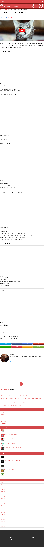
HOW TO (2, 419)
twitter (5, 343)
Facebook (16, 343)
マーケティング (3, 421)
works (11, 535)
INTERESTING (5, 389)
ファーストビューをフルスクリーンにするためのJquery (12, 460)
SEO (2, 416)
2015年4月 (3, 521)
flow (33, 530)
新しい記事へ (43, 384)
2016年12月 (3, 482)
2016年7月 (3, 491)
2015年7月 (3, 514)
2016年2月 (3, 498)
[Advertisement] (22, 372)
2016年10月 (3, 484)
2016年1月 (3, 500)
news (11, 537)
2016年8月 (3, 489)
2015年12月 (3, 503)
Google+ (38, 343)
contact (33, 537)
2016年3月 (3, 496)
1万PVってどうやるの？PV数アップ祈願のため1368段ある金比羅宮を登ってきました (16, 402)
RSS (27, 346)
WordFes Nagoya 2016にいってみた (7, 392)
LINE (5, 346)
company (33, 535)
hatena (27, 343)
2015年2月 (3, 526)
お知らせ (2, 414)
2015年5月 (3, 519)
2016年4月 (3, 493)
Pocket (16, 346)
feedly (38, 346)
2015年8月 (3, 512)
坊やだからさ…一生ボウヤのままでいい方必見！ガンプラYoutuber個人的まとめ (15, 395)
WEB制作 (2, 412)
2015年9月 (3, 510)
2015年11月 (3, 505)
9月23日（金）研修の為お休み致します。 (10, 469)
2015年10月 (3, 507)
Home (11, 530)
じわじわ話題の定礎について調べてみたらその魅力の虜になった (12, 405)
